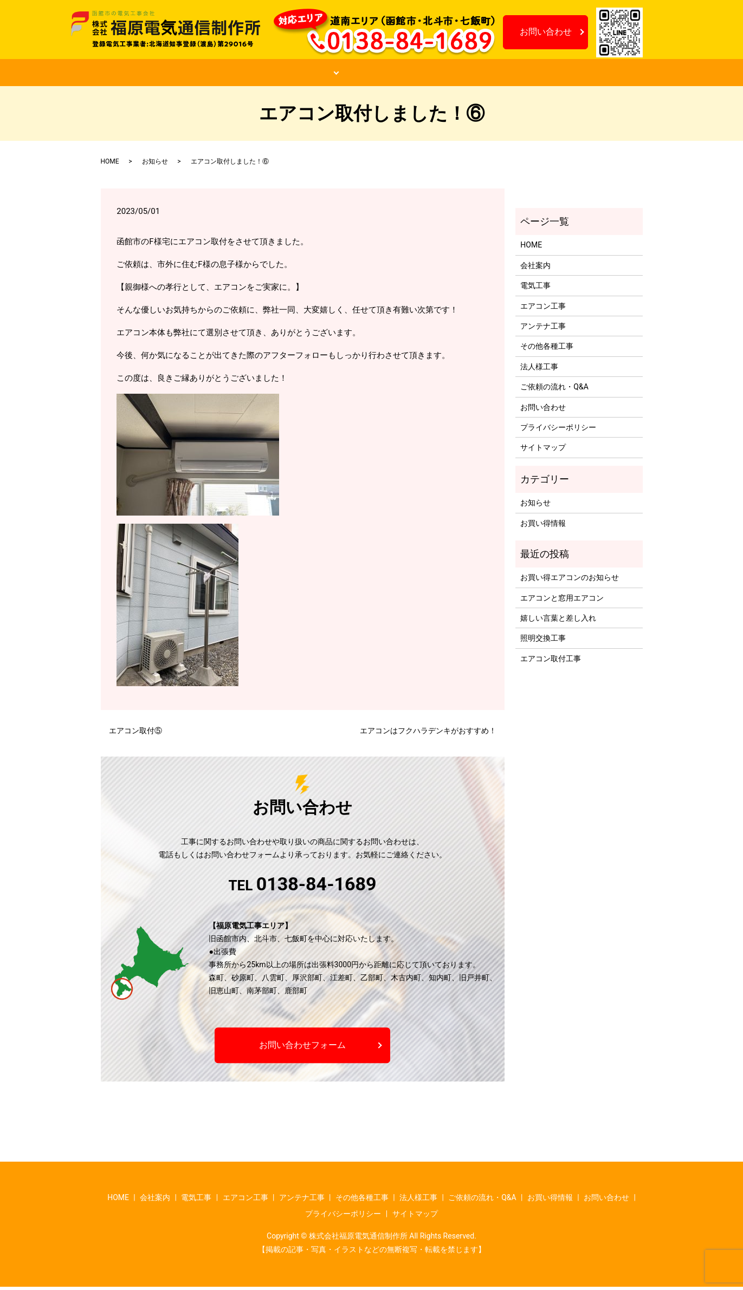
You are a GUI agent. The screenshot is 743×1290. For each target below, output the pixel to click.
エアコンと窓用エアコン (562, 600)
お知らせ (587, 74)
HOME (152, 74)
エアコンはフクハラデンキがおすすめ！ (428, 733)
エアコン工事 (543, 308)
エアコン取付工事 (550, 661)
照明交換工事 (543, 641)
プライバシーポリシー (558, 430)
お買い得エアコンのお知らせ (569, 580)
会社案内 (223, 74)
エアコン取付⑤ (135, 733)
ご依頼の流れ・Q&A (401, 74)
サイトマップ (543, 450)
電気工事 (535, 288)
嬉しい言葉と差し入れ (558, 621)
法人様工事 (539, 369)
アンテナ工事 (543, 329)
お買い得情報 (503, 74)
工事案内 (299, 74)
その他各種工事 (546, 349)
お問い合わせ (546, 32)
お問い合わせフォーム (302, 1048)
